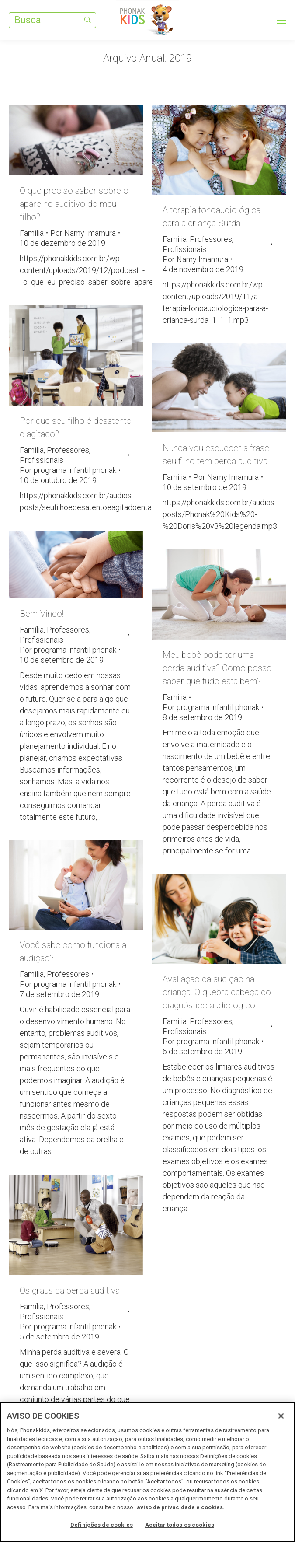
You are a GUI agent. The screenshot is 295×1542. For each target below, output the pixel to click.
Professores (211, 239)
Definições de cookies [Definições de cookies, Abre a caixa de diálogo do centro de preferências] (101, 1524)
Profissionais (184, 249)
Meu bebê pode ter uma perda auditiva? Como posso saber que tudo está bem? (217, 668)
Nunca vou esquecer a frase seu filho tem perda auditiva (216, 454)
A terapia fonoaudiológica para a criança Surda (211, 216)
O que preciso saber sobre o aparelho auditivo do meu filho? (74, 203)
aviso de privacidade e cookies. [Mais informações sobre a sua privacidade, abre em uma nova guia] (181, 1507)
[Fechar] (281, 1416)
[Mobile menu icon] (281, 20)
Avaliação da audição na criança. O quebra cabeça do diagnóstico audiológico (217, 992)
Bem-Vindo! (41, 613)
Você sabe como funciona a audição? (73, 951)
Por (83, 233)
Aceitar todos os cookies (179, 1524)
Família (32, 233)
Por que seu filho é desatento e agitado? (76, 427)
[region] (147, 1472)
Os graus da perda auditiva (70, 1290)
